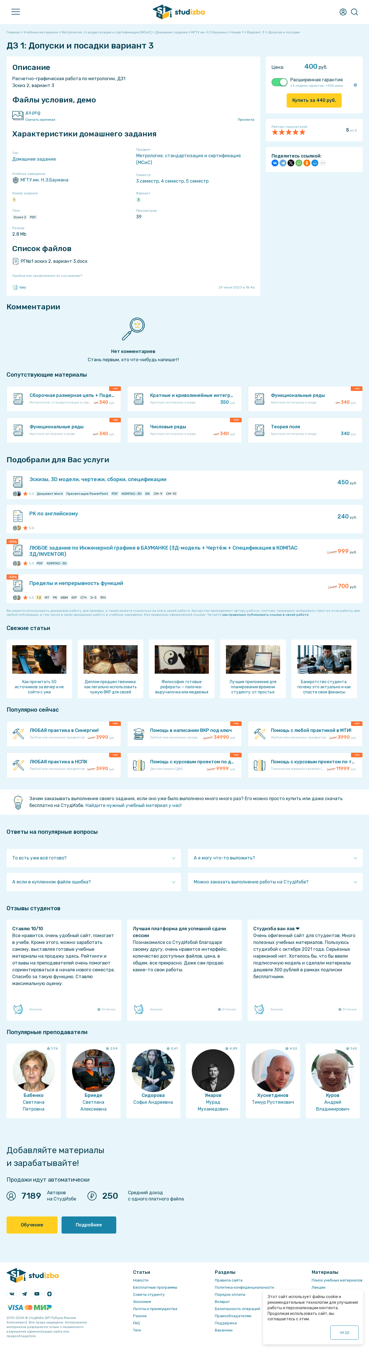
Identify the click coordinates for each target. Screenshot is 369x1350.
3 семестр (147, 181)
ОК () (344, 1333)
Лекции (318, 1287)
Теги (137, 1330)
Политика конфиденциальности (244, 1287)
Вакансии (224, 1330)
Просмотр (246, 120)
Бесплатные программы (155, 1287)
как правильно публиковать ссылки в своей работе (265, 615)
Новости (140, 1280)
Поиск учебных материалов (337, 1280)
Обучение (32, 1225)
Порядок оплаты (230, 1294)
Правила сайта (228, 1280)
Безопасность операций (237, 1309)
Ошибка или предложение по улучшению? (47, 276)
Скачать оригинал (40, 120)
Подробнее (89, 1225)
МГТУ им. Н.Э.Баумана (40, 180)
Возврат (222, 1301)
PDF (33, 217)
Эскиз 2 (19, 217)
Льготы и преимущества (155, 1309)
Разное (140, 1316)
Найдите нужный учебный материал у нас (132, 805)
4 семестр (172, 181)
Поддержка (226, 1323)
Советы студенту (149, 1294)
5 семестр (197, 181)
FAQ (136, 1323)
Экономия (142, 1301)
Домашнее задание (34, 159)
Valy (19, 287)
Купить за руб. (314, 100)
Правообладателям (233, 1316)
